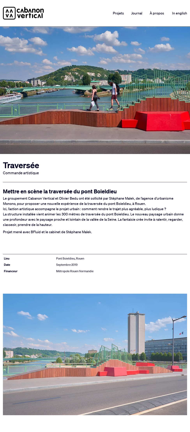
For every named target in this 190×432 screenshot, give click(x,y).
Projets (118, 13)
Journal (136, 13)
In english (179, 13)
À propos (157, 13)
